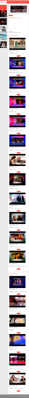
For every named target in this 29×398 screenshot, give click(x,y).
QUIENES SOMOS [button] (14, 2)
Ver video (18, 75)
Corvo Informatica (26, 396)
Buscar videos (2, 9)
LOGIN (27, 4)
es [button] (24, 4)
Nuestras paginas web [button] (22, 2)
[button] (17, 44)
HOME (9, 2)
